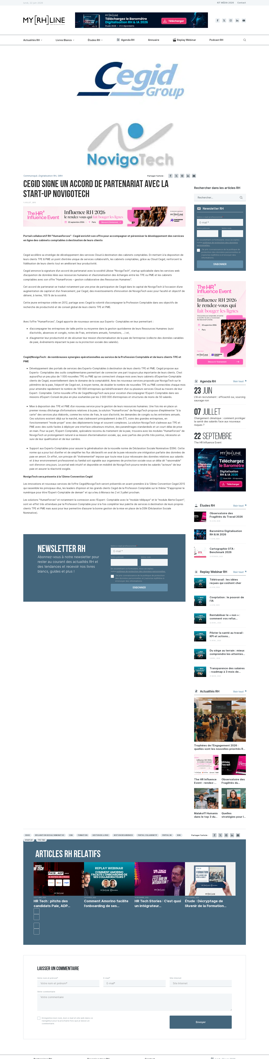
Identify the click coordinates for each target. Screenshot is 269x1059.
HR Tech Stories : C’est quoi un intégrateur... (158, 903)
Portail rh (167, 835)
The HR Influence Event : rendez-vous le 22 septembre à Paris (206, 781)
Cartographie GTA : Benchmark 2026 (222, 550)
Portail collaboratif (147, 835)
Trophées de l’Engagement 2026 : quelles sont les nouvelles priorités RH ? (219, 747)
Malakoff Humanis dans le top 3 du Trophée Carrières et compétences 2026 (206, 815)
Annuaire (153, 39)
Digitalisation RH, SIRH (51, 175)
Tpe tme (41, 840)
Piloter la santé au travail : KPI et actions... (227, 634)
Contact (241, 2)
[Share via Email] (194, 176)
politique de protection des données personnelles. (141, 571)
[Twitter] (224, 20)
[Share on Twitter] (176, 176)
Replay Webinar (184, 40)
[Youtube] (244, 20)
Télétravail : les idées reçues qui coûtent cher (225, 581)
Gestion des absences (123, 835)
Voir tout (239, 381)
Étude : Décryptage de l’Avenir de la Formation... (205, 903)
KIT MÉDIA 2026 (225, 2)
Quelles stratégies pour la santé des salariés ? (234, 815)
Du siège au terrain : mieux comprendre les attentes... (227, 652)
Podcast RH (216, 39)
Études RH (94, 40)
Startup (29, 840)
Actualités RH (31, 40)
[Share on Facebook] (170, 176)
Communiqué (30, 175)
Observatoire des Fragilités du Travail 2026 (226, 515)
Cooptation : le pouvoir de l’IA (227, 599)
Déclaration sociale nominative (49, 835)
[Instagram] (231, 20)
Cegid (27, 835)
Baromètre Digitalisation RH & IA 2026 (226, 532)
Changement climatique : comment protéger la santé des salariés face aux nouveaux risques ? (219, 421)
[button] (37, 911)
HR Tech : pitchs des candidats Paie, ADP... (52, 903)
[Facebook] (218, 20)
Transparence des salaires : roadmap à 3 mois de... (227, 670)
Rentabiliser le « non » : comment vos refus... (225, 616)
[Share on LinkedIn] (188, 176)
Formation (82, 835)
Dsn (70, 835)
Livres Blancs (64, 40)
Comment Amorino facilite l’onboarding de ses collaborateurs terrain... (106, 903)
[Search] (244, 40)
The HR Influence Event (208, 442)
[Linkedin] (237, 20)
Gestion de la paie (100, 835)
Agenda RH (125, 40)
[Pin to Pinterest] (182, 176)
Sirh (179, 835)
